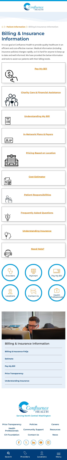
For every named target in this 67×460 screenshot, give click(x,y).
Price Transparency (14, 373)
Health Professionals (11, 429)
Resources (55, 429)
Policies (33, 424)
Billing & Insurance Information (27, 343)
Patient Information (16, 27)
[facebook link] (19, 442)
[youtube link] (41, 442)
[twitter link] (26, 442)
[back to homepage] (2, 27)
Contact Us (33, 435)
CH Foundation (11, 435)
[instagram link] (48, 442)
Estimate (9, 359)
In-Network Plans (33, 134)
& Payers (48, 134)
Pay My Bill (10, 366)
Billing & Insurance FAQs (16, 351)
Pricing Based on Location (41, 153)
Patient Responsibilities (37, 194)
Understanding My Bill (37, 116)
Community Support (33, 429)
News (55, 435)
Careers (55, 424)
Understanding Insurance (37, 231)
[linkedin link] (33, 442)
